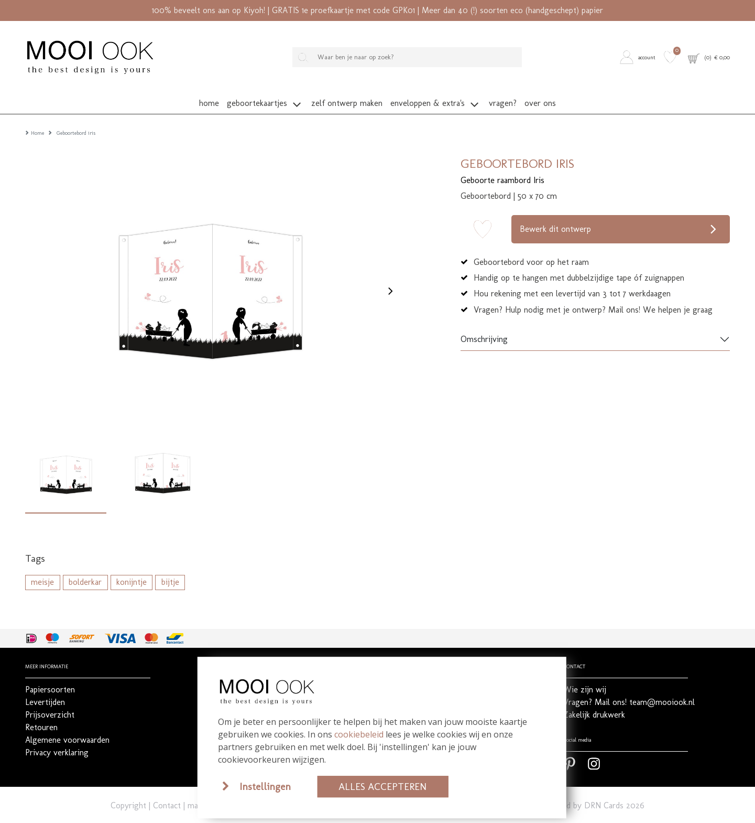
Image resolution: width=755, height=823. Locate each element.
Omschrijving (484, 325)
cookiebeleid (359, 734)
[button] (639, 57)
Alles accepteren (382, 787)
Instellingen (265, 787)
